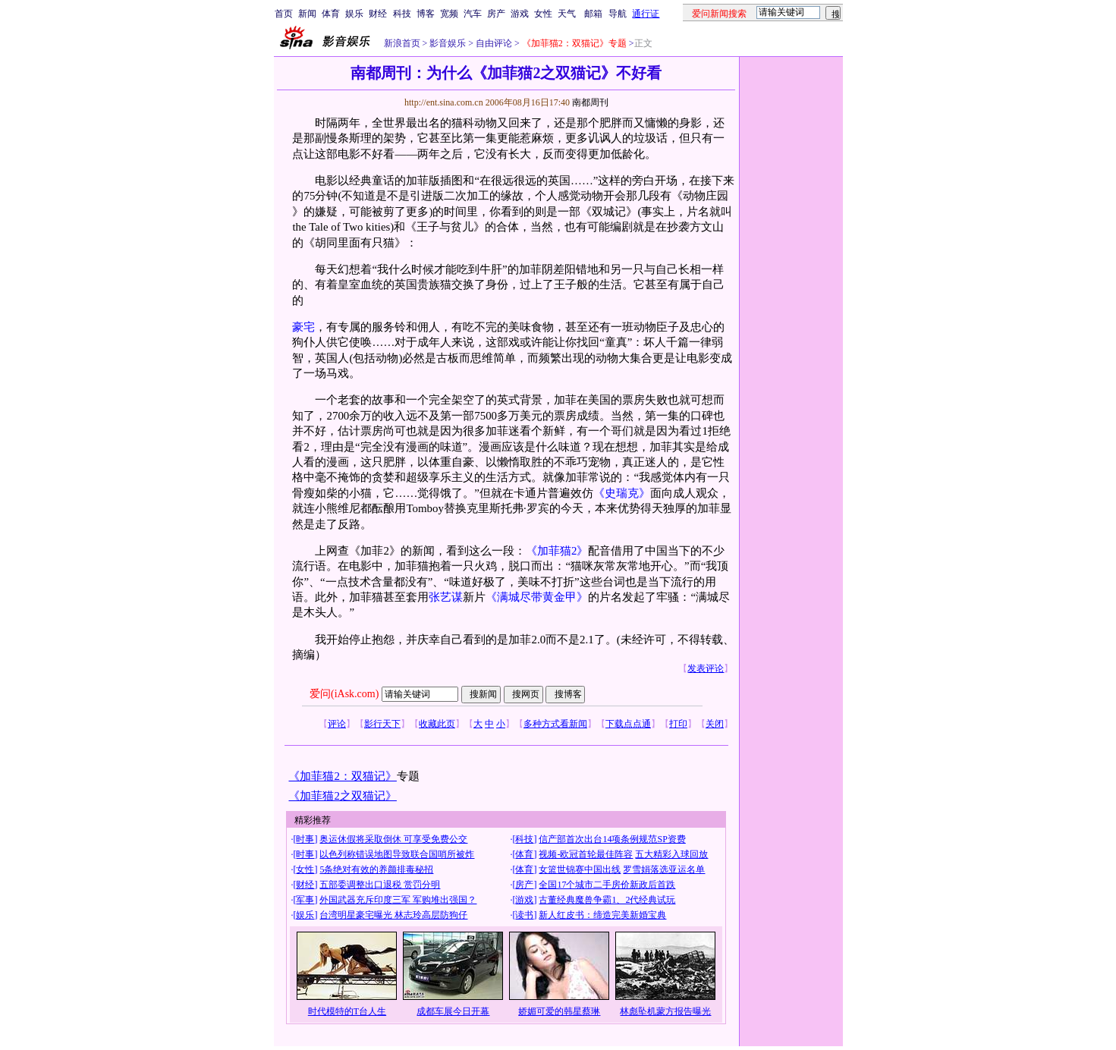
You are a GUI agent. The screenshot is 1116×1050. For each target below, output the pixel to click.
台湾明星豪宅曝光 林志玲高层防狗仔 (393, 915)
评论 (337, 723)
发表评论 (705, 668)
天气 (567, 13)
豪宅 (303, 327)
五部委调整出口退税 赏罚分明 (379, 884)
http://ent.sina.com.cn (445, 102)
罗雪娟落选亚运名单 (664, 869)
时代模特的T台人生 (347, 1011)
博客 (426, 13)
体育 (331, 13)
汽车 (473, 13)
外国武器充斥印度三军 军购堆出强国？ (397, 899)
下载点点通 (628, 723)
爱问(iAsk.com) (344, 693)
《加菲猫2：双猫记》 (342, 776)
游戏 (520, 13)
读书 (524, 915)
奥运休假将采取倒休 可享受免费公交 (393, 839)
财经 (378, 13)
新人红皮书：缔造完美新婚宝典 (602, 915)
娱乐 (354, 13)
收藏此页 (437, 723)
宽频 (449, 13)
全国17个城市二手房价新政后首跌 (607, 884)
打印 (678, 723)
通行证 (645, 13)
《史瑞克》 (621, 493)
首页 (284, 13)
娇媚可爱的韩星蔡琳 (559, 1011)
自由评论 (492, 43)
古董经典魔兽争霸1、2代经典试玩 (607, 899)
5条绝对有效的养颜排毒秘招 (376, 869)
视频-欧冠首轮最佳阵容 (586, 854)
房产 (496, 13)
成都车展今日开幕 (453, 1011)
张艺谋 (446, 597)
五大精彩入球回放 (671, 854)
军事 (305, 899)
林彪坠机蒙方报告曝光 (665, 1011)
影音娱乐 (447, 43)
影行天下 (382, 723)
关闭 (715, 723)
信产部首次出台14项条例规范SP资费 (612, 839)
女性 (543, 13)
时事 (305, 839)
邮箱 (593, 13)
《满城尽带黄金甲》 (537, 597)
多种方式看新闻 (555, 723)
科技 (402, 13)
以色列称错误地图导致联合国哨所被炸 (396, 854)
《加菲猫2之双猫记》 (342, 796)
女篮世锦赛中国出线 (580, 869)
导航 (617, 13)
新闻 (307, 13)
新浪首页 (402, 43)
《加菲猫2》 (557, 551)
